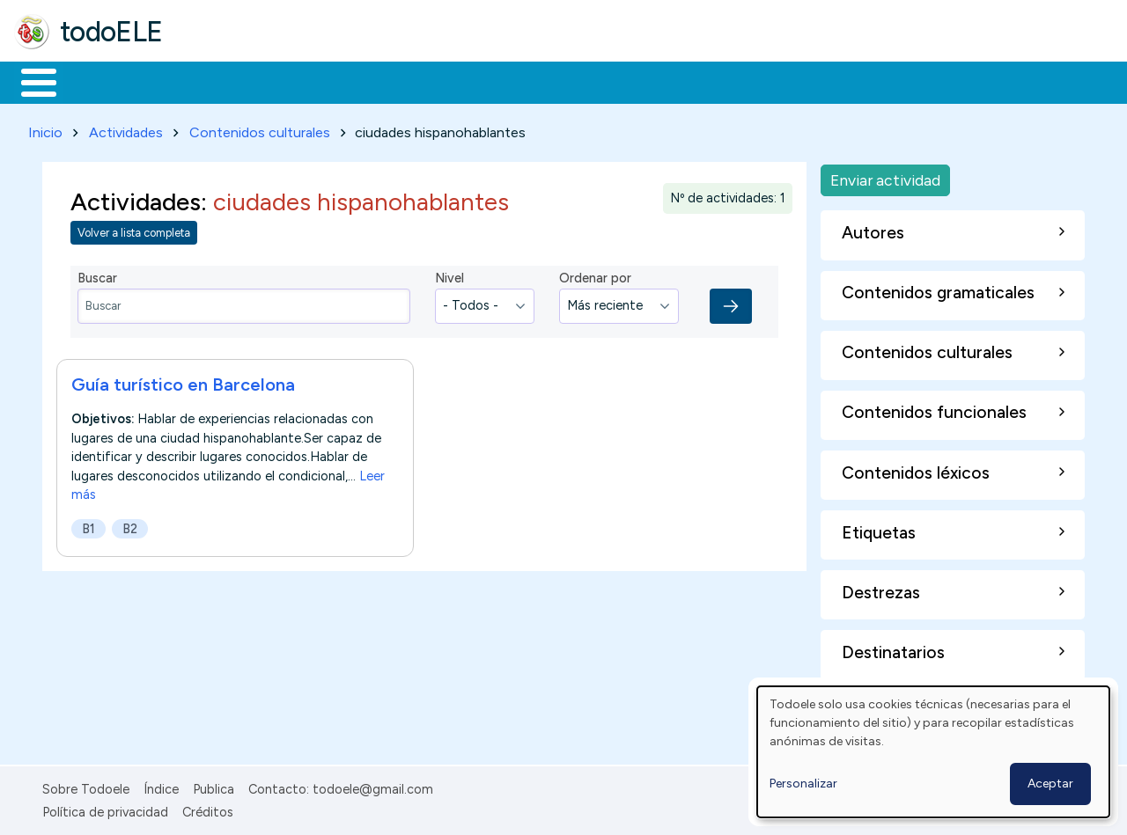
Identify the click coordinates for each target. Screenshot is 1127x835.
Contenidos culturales (259, 129)
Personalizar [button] (803, 783)
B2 (129, 525)
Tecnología (526, 81)
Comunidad (644, 81)
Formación (212, 81)
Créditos (207, 809)
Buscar (723, 81)
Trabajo (317, 81)
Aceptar (1050, 783)
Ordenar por (595, 275)
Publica (213, 786)
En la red (416, 81)
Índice (161, 786)
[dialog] (933, 751)
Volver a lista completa (133, 230)
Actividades (126, 129)
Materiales (98, 81)
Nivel (449, 275)
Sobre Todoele (85, 786)
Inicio (29, 81)
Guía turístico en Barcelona (183, 381)
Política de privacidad (105, 809)
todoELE (111, 31)
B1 (88, 525)
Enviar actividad (885, 176)
